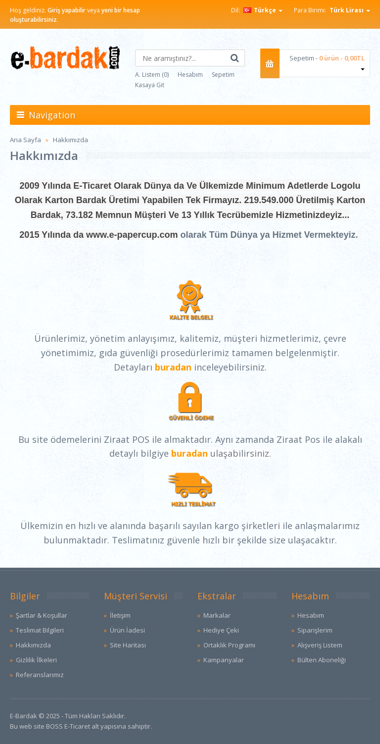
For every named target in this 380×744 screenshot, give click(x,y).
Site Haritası (128, 644)
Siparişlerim (314, 630)
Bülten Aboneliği (321, 659)
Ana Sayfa (25, 139)
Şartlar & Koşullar (41, 615)
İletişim (120, 615)
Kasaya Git (149, 85)
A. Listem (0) (152, 74)
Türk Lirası (350, 10)
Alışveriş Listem (319, 644)
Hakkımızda (70, 139)
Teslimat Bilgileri (40, 630)
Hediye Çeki (221, 630)
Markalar (217, 615)
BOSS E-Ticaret (68, 726)
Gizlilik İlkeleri (36, 659)
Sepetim (223, 74)
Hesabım (190, 74)
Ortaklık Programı (229, 644)
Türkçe (263, 10)
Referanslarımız (40, 674)
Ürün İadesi (127, 630)
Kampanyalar (223, 659)
